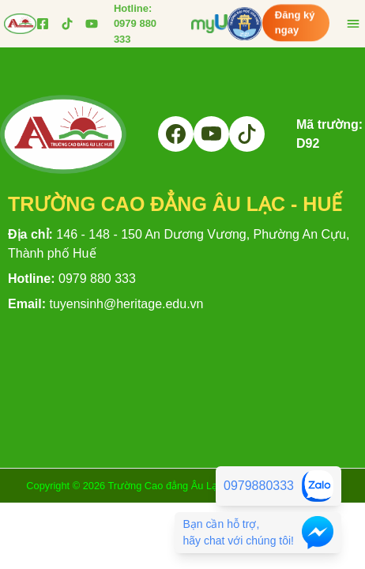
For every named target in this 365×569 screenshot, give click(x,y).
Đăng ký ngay (295, 20)
